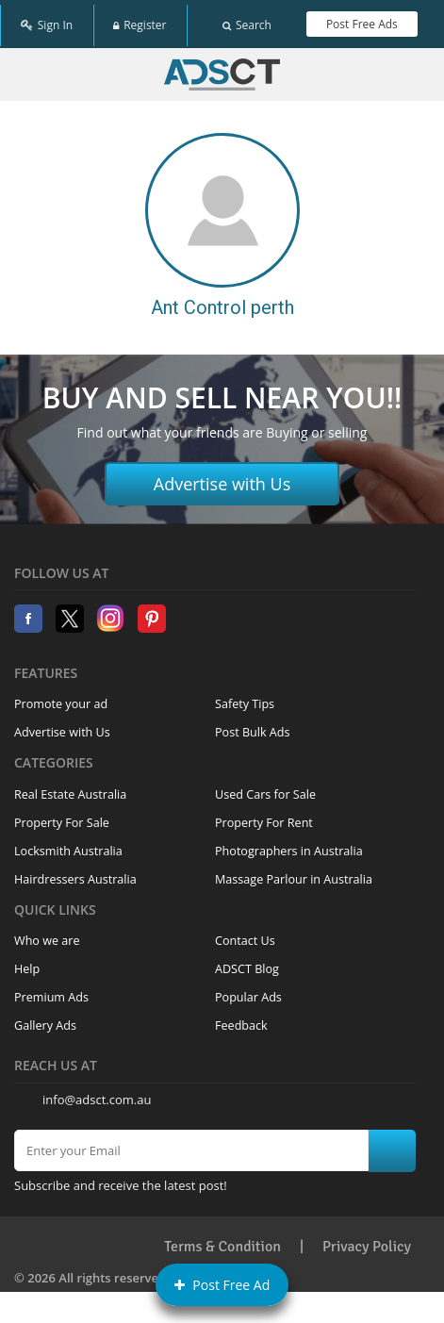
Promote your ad (60, 698)
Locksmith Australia (68, 844)
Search (246, 21)
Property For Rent (264, 816)
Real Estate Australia (70, 788)
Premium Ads (51, 992)
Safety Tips (244, 698)
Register (139, 21)
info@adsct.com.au (96, 1092)
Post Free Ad (222, 1285)
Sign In (47, 21)
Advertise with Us (222, 478)
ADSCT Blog (247, 963)
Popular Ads (248, 992)
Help (27, 963)
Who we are (47, 935)
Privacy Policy (366, 1241)
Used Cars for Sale (265, 788)
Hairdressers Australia (75, 873)
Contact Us (245, 935)
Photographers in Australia (289, 844)
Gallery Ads (45, 1020)
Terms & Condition (222, 1241)
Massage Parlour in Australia (293, 873)
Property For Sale (61, 816)
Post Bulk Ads (252, 727)
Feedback (241, 1020)
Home (222, 68)
